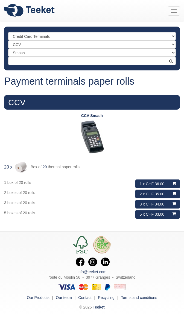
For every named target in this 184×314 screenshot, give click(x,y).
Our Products (38, 297)
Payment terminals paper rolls (69, 81)
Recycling (106, 297)
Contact (84, 297)
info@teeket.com (92, 272)
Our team (64, 297)
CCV (16, 102)
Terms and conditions (139, 297)
